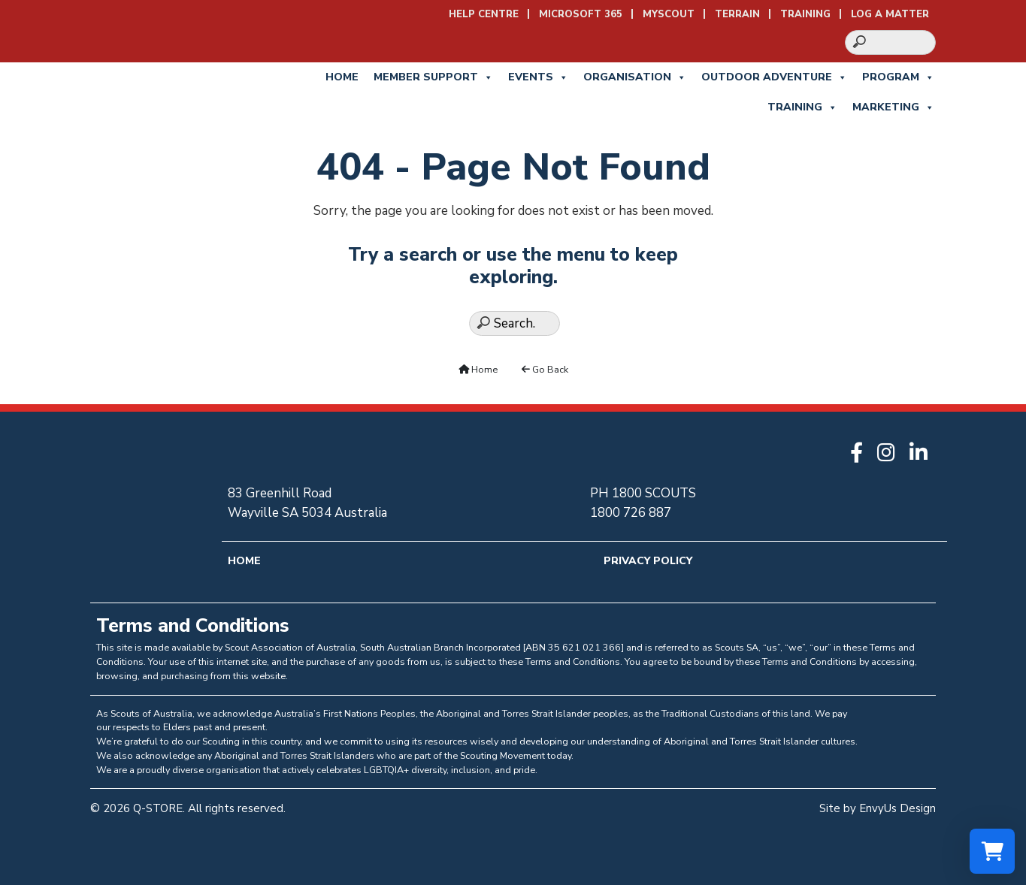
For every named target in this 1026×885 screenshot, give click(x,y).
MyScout (669, 14)
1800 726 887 (630, 512)
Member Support (433, 77)
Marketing (893, 107)
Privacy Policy (648, 561)
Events (538, 77)
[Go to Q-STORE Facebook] (860, 454)
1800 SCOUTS (654, 493)
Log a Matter (890, 14)
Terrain (737, 14)
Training (805, 14)
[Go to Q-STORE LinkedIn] (922, 454)
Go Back (545, 369)
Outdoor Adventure (774, 77)
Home (342, 77)
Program (898, 77)
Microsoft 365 (580, 14)
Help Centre (484, 14)
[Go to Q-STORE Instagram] (890, 454)
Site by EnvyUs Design (877, 808)
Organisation (634, 77)
